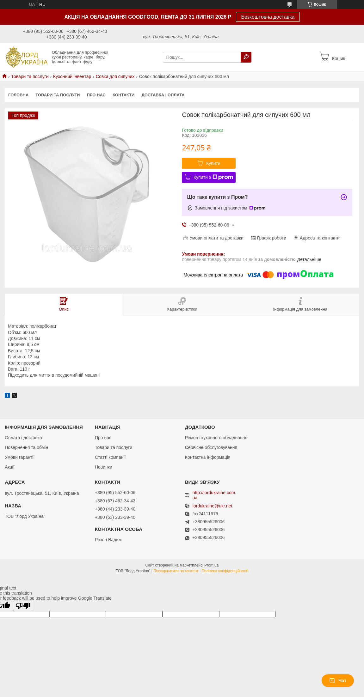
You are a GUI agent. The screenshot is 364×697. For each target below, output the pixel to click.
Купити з (213, 177)
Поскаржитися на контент (175, 571)
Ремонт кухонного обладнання (216, 437)
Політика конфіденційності (224, 571)
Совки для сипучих (115, 76)
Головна (18, 95)
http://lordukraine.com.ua (215, 495)
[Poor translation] (23, 606)
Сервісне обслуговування (211, 447)
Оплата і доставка (23, 437)
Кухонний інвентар (72, 76)
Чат (337, 680)
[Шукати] (246, 57)
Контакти (124, 95)
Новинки (103, 467)
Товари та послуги (29, 76)
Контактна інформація (208, 457)
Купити (213, 163)
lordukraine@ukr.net (212, 506)
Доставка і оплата (162, 95)
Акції (9, 467)
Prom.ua (211, 565)
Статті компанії (110, 457)
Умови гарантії (19, 457)
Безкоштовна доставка (267, 17)
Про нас (96, 95)
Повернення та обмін (26, 447)
